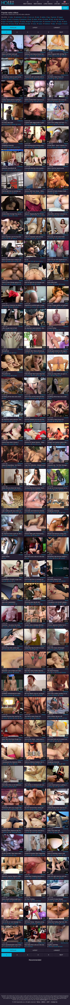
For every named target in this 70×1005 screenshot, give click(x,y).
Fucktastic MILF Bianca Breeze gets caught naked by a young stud (35, 351)
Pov (42, 261)
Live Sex (57, 2)
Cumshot (62, 330)
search (65, 8)
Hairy (27, 56)
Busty (4, 855)
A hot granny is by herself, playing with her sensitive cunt (58, 602)
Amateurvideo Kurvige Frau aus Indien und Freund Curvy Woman (12, 214)
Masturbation (62, 238)
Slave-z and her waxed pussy (55, 168)
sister (37, 17)
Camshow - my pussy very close (11, 625)
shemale (10, 21)
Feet (11, 512)
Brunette (16, 101)
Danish (38, 855)
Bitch (4, 261)
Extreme (41, 101)
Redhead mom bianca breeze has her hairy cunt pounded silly (35, 54)
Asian (31, 147)
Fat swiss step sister (7, 122)
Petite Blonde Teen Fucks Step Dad (35, 374)
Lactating (13, 832)
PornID (21, 98)
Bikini (14, 649)
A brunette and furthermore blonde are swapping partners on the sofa (35, 511)
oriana (34, 23)
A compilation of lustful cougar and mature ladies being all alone (12, 579)
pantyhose (24, 19)
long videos (48, 2)
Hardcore (32, 56)
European (62, 284)
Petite (18, 147)
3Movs (43, 349)
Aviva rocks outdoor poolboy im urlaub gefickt (58, 693)
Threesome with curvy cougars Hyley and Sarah (12, 807)
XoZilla (43, 669)
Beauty (10, 78)
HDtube (21, 280)
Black (4, 56)
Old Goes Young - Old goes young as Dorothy (35, 922)
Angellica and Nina (52, 945)
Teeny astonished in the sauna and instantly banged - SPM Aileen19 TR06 (58, 99)
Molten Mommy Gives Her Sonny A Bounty (12, 488)
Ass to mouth (36, 467)
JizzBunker (20, 52)
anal (30, 19)
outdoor (46, 19)
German (37, 261)
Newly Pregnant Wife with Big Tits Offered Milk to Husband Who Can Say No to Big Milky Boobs (58, 54)
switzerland (18, 17)
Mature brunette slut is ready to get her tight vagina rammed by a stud (12, 259)
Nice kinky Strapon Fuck (54, 579)
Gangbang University (8, 145)
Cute (56, 238)
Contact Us (54, 1002)
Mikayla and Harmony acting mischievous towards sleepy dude (58, 533)
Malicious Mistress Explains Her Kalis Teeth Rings (35, 762)
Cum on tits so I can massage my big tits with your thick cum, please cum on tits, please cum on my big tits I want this (12, 922)
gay (49, 17)
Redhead (42, 56)
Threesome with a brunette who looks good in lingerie (35, 77)
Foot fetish (16, 512)
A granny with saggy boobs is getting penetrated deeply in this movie (35, 122)
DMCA (43, 1002)
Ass (31, 101)
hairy (51, 19)
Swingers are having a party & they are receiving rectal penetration (58, 442)
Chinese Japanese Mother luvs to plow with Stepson (58, 625)
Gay (54, 170)
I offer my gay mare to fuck (9, 328)
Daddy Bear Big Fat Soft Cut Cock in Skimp (35, 648)
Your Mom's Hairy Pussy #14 (55, 77)
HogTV (43, 98)
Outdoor (60, 718)
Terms (38, 1002)
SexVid (43, 120)
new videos (38, 2)
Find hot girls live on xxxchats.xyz (11, 191)
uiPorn (66, 98)
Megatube (65, 349)
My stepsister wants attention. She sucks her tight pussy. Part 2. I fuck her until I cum (35, 328)
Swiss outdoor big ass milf (54, 716)
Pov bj (26, 259)
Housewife (63, 56)
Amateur (5, 78)
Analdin (43, 737)
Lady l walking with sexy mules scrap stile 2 (12, 511)
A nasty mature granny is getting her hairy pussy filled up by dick (12, 99)
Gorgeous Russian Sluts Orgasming (35, 853)
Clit (14, 581)
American (51, 124)
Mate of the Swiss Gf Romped (55, 648)
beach (65, 23)
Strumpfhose (5, 351)
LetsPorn (43, 75)
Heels (15, 352)
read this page (43, 999)
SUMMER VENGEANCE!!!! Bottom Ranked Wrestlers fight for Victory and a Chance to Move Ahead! (12, 693)
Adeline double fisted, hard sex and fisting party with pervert (35, 99)
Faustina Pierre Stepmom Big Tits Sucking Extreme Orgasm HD (12, 830)
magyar (61, 17)
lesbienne (47, 23)
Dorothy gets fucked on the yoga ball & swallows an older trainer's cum (58, 351)
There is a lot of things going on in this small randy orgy (12, 282)
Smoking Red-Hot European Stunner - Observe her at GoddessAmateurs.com (35, 488)
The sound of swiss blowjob (55, 899)
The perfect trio (6, 374)
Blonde (13, 124)
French (43, 375)
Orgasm (40, 832)
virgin (59, 21)
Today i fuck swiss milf (53, 830)
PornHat (43, 463)
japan (4, 21)
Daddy (39, 878)
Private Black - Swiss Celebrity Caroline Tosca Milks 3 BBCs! (58, 145)
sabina (35, 19)
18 (49, 307)
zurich (10, 19)
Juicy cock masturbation (8, 602)
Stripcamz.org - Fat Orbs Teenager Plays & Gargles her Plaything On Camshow (58, 465)
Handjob (19, 627)
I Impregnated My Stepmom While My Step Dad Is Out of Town (12, 762)
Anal (27, 101)
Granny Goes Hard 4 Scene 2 (10, 442)
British (56, 124)
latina (53, 23)
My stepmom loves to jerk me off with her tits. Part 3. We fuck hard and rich (12, 533)
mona (12, 23)
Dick (21, 101)
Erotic (27, 672)
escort (4, 19)
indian (11, 17)
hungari (59, 23)
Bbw (4, 124)
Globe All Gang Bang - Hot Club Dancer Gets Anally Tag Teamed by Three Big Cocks (12, 465)
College (37, 627)
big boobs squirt (37, 21)
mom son (31, 17)
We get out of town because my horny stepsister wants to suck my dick (58, 488)
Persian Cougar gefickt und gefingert (57, 305)
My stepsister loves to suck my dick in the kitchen (12, 77)
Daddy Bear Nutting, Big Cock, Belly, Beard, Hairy (58, 922)
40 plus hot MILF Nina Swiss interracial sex (12, 853)
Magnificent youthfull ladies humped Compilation (35, 305)
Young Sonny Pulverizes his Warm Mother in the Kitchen (12, 305)
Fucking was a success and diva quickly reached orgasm (35, 830)
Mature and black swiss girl (9, 54)
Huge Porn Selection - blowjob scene (35, 465)
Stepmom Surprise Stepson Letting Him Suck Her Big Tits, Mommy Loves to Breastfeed (12, 876)
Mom (30, 352)
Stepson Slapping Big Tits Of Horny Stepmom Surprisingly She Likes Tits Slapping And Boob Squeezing (35, 214)
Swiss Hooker (6, 556)
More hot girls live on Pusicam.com (34, 282)
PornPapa (43, 372)
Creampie (61, 215)
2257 (48, 1002)
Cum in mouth (17, 741)
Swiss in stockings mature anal (56, 853)
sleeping (16, 19)
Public (65, 718)
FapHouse (65, 52)
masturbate (47, 21)
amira (54, 21)
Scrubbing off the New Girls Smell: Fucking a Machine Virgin (12, 396)
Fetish (10, 352)
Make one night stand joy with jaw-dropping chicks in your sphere (58, 876)
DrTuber (21, 554)
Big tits (27, 78)
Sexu (44, 691)
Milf (37, 56)
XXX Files (65, 760)
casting (23, 21)
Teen (41, 604)
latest (35, 27)
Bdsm (50, 170)
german (54, 17)
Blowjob (50, 78)
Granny (39, 124)
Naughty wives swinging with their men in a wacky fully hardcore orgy (35, 625)
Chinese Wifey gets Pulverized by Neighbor (35, 533)
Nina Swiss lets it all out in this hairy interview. (35, 556)
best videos (27, 2)
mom (25, 17)
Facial (16, 444)
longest (57, 27)
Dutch (32, 261)
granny (17, 21)
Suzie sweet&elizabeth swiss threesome (12, 945)
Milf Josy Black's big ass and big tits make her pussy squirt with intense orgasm (35, 693)
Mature (17, 56)
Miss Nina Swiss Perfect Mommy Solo (35, 670)
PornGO (21, 143)
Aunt (27, 946)
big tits (29, 21)
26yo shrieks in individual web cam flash (35, 785)
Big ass (50, 215)
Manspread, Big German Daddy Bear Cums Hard (58, 556)
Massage (39, 215)
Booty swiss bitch (52, 282)
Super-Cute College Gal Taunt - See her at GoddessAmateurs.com (58, 122)
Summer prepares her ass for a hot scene (35, 419)
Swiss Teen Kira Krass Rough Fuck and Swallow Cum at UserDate (12, 739)
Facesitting (17, 695)
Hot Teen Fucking (29, 899)
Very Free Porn (64, 75)
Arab (14, 170)
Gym (60, 352)
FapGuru (66, 143)
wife (17, 23)
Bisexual (15, 330)
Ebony (9, 56)
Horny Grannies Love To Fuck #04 (11, 237)
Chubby (19, 124)
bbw (40, 19)
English (64, 2)
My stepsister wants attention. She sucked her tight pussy (12, 419)
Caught (5, 901)
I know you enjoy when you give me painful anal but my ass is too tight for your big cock (58, 374)
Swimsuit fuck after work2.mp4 (10, 648)
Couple (50, 56)
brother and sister (25, 23)
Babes (10, 193)
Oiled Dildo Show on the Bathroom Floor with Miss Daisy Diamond (12, 785)
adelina (43, 17)
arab (56, 19)
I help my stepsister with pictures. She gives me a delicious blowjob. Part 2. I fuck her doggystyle (35, 237)
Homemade (57, 56)
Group (41, 627)
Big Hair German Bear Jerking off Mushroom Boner (35, 807)
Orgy (14, 147)
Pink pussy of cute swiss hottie (56, 237)
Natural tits (36, 352)
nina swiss (6, 23)
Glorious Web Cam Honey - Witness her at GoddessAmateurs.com (35, 191)
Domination (10, 695)
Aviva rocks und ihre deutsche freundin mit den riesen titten (35, 396)
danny (65, 21)
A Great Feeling (51, 328)
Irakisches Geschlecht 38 (9, 168)
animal (62, 19)
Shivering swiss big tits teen (32, 602)
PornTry (21, 235)
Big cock (16, 78)
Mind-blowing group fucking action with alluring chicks (35, 145)
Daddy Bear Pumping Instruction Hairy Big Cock (35, 876)
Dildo (37, 398)
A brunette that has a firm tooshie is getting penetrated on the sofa (35, 168)
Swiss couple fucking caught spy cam (12, 899)
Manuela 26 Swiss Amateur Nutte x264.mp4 (58, 191)
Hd (13, 56)
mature (40, 23)
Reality (65, 352)
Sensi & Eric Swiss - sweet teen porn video (35, 739)
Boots (36, 78)
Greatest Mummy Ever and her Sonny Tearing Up (12, 716)
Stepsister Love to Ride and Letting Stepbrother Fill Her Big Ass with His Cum (12, 670)
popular (13, 27)
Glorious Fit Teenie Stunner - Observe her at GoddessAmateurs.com (35, 442)
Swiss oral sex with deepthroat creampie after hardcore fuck (58, 259)
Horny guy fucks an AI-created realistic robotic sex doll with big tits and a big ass (58, 739)
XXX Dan (43, 280)
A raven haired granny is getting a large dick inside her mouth (58, 785)
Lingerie (42, 78)
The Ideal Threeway (53, 670)
